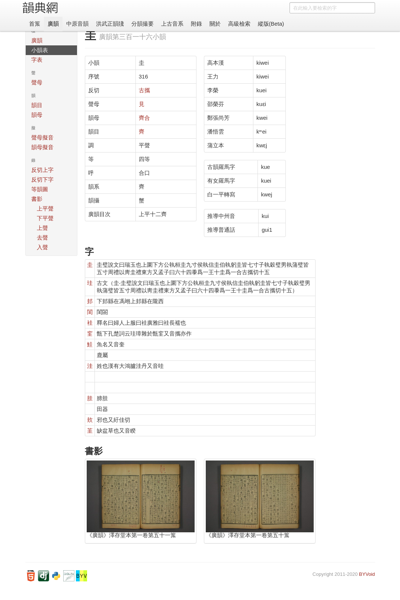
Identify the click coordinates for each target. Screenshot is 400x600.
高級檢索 (239, 23)
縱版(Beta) (271, 23)
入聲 (42, 247)
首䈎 (34, 23)
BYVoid (367, 574)
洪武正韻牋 (110, 23)
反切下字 (42, 179)
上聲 (42, 228)
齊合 (144, 118)
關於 (215, 23)
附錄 (196, 23)
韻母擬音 (42, 147)
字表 (36, 60)
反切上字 (42, 170)
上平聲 (45, 208)
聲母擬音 (42, 137)
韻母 (36, 115)
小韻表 (39, 50)
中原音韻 (77, 23)
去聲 (42, 237)
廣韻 (53, 23)
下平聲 (45, 218)
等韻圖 (39, 189)
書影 (36, 199)
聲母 (36, 82)
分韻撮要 (142, 23)
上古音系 (172, 23)
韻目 (36, 105)
